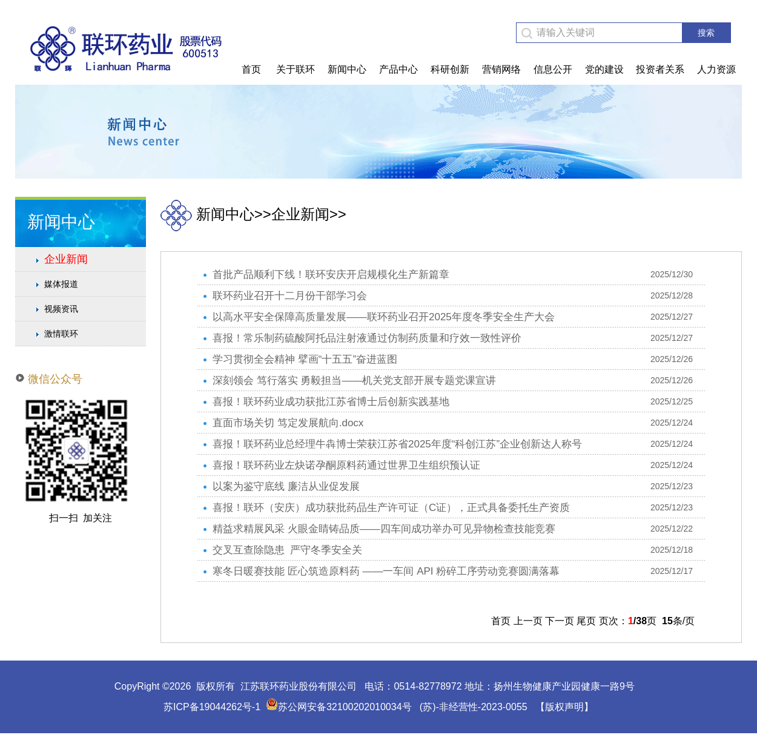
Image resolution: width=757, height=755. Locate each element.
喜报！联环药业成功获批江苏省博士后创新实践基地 (331, 401)
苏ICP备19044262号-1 (212, 707)
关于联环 (295, 69)
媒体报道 (61, 284)
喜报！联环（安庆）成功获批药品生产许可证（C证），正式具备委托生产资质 (391, 507)
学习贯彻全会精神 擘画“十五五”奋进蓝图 (305, 359)
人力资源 (716, 69)
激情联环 (61, 333)
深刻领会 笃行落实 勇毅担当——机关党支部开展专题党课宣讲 (354, 380)
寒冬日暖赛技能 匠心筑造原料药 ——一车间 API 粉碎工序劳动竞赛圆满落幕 (386, 571)
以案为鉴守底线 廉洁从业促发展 (286, 486)
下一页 (559, 621)
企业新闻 (66, 259)
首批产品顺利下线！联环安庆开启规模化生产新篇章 (331, 274)
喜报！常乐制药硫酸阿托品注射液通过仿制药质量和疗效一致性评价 (367, 338)
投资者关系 (660, 69)
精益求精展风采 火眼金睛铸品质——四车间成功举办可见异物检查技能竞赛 (384, 529)
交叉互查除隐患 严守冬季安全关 (287, 550)
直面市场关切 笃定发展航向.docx (288, 423)
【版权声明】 (564, 707)
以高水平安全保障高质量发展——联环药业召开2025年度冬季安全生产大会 (384, 317)
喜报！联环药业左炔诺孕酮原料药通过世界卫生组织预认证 (346, 465)
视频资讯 (61, 309)
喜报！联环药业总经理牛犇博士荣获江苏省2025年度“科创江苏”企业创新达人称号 (397, 444)
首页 (251, 69)
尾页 (586, 621)
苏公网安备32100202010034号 (339, 707)
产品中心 (398, 69)
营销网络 (501, 69)
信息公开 (553, 69)
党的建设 (604, 69)
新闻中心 (347, 69)
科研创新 (450, 69)
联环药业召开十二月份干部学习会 (290, 296)
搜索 (706, 33)
